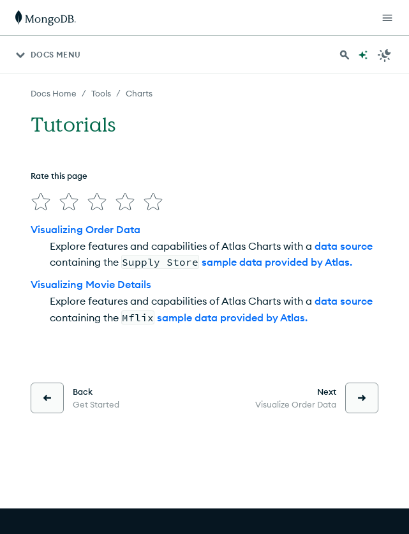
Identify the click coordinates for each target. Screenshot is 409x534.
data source (344, 246)
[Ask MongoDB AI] (363, 55)
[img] (41, 202)
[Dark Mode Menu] (385, 55)
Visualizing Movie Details (91, 284)
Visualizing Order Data (85, 229)
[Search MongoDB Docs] (344, 55)
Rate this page (59, 176)
